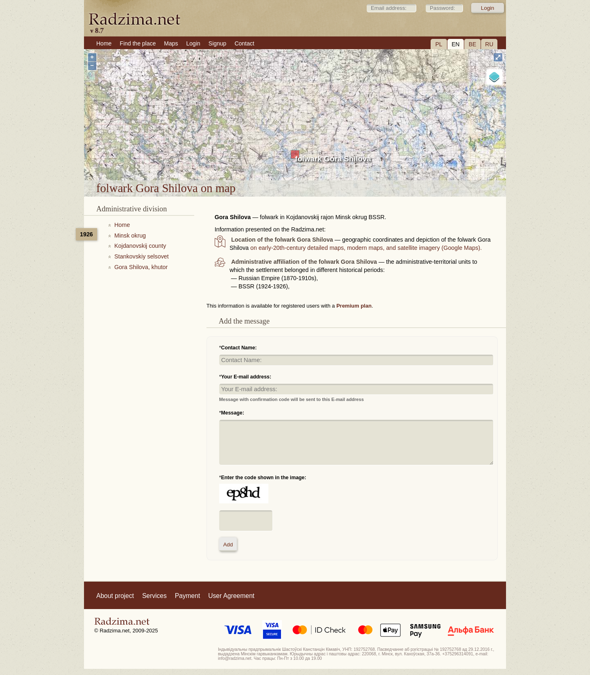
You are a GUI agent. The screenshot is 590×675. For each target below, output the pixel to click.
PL (438, 44)
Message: (232, 413)
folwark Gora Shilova (333, 158)
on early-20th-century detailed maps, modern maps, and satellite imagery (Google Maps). (366, 248)
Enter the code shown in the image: (263, 477)
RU (489, 44)
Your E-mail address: (246, 377)
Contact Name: (239, 348)
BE (473, 44)
